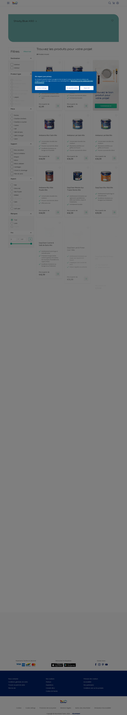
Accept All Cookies (72, 88)
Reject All (87, 88)
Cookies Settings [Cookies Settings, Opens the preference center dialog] (42, 88)
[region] (64, 82)
